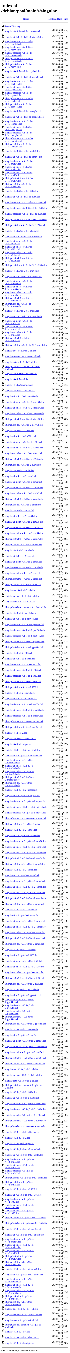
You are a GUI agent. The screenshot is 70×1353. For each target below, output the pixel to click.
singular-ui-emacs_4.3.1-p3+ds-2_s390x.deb (25, 1109)
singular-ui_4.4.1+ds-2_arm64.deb (21, 516)
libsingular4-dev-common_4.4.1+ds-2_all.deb (26, 607)
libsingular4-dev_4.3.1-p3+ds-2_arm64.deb (25, 864)
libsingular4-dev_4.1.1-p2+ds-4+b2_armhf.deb (19, 1183)
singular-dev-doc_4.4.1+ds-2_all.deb (22, 596)
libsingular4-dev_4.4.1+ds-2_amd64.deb (23, 727)
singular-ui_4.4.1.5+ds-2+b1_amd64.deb (23, 157)
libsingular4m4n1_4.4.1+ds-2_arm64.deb (24, 539)
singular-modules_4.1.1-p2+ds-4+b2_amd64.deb (19, 1251)
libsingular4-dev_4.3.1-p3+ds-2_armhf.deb (25, 904)
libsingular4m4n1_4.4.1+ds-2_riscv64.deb (24, 419)
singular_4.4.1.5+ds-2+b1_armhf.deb (22, 311)
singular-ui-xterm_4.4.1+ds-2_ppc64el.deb (24, 624)
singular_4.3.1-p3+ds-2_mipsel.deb (21, 790)
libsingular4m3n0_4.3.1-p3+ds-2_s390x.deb (25, 1120)
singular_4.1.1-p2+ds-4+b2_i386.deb (22, 1189)
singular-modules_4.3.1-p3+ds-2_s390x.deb (25, 1115)
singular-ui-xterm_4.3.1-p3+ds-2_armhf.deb (25, 881)
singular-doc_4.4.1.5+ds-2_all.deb (20, 350)
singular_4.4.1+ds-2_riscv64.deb (20, 390)
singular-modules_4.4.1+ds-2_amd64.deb (24, 715)
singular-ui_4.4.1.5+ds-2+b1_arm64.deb (23, 276)
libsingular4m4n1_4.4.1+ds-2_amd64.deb (24, 721)
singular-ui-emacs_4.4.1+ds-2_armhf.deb (24, 487)
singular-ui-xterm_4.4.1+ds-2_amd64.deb (24, 704)
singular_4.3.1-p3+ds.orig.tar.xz (19, 1143)
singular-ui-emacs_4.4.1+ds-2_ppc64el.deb (25, 630)
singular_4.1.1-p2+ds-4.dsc (17, 1331)
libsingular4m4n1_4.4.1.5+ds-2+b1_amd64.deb (19, 179)
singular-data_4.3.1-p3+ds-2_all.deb (21, 1081)
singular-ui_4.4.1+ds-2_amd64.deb (21, 698)
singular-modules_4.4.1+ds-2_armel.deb (23, 573)
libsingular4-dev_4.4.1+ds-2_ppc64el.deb (24, 647)
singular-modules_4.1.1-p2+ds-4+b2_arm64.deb (19, 1291)
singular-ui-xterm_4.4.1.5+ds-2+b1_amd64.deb (18, 162)
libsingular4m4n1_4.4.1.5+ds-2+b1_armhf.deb (19, 339)
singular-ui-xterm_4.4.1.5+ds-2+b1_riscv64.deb (18, 42)
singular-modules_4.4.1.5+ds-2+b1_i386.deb (25, 214)
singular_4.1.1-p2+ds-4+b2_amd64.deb (23, 1229)
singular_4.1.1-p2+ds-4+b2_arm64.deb (23, 1269)
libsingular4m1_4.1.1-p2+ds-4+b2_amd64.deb (18, 1257)
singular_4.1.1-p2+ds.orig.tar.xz (19, 1343)
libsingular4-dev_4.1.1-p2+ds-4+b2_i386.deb (26, 1223)
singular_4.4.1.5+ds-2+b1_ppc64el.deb (23, 71)
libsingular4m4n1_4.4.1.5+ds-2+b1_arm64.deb (19, 299)
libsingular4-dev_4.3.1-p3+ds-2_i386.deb (24, 984)
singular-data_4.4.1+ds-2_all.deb (20, 601)
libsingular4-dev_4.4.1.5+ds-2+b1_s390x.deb (26, 265)
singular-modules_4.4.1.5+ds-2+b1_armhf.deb (18, 333)
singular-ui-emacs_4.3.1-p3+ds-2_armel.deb (25, 927)
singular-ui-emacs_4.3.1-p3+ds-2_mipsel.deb (26, 807)
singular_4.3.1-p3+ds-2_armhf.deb (21, 869)
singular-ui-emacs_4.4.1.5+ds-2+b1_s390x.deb (19, 248)
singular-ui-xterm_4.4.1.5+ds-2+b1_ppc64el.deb (18, 82)
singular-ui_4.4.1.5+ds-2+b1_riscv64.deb (24, 37)
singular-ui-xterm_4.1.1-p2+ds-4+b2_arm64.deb (19, 1280)
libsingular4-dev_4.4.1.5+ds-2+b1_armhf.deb (26, 345)
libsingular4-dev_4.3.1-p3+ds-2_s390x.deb (25, 1126)
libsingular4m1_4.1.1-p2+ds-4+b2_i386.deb (25, 1217)
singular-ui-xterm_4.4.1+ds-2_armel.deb (23, 562)
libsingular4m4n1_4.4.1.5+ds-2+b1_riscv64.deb (19, 59)
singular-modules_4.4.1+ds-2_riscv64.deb (24, 413)
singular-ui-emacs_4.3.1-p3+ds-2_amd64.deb (26, 1046)
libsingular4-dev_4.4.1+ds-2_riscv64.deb (24, 425)
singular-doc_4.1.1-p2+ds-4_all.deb (21, 1309)
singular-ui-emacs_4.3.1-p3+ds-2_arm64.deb (25, 847)
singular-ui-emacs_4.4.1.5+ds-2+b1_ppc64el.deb (19, 88)
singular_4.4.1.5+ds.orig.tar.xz (19, 385)
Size (66, 19)
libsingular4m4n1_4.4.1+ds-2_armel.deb (23, 579)
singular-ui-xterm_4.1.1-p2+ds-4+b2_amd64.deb (19, 1240)
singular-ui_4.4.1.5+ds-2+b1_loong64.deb (24, 117)
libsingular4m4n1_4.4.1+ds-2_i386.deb (23, 681)
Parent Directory (12, 26)
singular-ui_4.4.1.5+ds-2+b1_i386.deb (22, 196)
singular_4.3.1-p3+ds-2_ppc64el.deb (22, 989)
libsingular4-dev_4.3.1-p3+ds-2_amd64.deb (25, 1063)
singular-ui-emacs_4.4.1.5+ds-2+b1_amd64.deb (19, 168)
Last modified (55, 19)
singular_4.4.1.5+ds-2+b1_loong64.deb (23, 111)
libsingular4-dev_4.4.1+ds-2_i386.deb (22, 687)
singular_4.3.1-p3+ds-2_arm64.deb (21, 830)
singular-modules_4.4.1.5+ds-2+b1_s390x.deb (18, 253)
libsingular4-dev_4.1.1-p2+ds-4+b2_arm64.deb (19, 1303)
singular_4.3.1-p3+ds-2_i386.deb (20, 949)
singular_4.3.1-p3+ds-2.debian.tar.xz (22, 1132)
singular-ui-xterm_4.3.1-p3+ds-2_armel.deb (25, 921)
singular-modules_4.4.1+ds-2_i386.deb (23, 676)
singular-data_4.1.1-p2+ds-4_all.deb (21, 1320)
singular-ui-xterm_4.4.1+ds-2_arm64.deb (24, 522)
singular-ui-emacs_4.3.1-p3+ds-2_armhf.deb (25, 887)
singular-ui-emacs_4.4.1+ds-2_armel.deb (24, 567)
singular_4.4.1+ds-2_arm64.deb (19, 510)
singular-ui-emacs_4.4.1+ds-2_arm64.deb (24, 527)
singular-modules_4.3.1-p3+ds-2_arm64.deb (25, 852)
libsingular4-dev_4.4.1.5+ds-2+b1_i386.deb (25, 225)
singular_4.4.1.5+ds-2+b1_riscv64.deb (22, 31)
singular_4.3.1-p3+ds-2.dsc (17, 1138)
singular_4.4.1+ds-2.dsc (16, 733)
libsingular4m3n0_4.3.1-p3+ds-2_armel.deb (25, 938)
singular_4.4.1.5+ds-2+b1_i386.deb (21, 191)
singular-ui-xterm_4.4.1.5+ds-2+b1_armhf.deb (18, 322)
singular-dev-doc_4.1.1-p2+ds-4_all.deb (23, 1314)
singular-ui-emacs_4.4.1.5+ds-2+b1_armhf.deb (19, 327)
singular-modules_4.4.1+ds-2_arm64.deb (24, 533)
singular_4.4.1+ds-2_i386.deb (18, 653)
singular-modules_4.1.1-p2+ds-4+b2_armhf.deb (19, 1171)
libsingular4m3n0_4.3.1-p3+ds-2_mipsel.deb (25, 818)
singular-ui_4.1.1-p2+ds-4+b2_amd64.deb (24, 1235)
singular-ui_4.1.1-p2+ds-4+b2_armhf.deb (24, 1155)
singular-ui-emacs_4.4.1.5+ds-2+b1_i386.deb (26, 208)
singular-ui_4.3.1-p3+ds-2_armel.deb (22, 915)
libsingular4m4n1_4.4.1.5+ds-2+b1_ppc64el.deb (19, 99)
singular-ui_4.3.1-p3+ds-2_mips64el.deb (23, 755)
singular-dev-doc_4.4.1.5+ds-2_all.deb (23, 356)
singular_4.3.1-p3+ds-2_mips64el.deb (22, 750)
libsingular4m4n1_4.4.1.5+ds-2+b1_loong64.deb (19, 139)
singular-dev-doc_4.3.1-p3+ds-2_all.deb (23, 1075)
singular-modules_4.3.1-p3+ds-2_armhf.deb (25, 892)
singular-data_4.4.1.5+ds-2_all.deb (21, 362)
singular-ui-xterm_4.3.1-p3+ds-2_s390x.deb (25, 1103)
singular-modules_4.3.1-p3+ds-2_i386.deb (24, 972)
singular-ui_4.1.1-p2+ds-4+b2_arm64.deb (24, 1274)
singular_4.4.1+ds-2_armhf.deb (19, 470)
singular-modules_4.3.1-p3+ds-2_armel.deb (25, 932)
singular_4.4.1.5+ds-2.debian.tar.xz (21, 373)
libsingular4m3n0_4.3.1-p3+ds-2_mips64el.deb (19, 778)
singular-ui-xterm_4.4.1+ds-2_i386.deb (23, 664)
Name (26, 19)
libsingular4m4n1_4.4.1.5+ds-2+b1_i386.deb (26, 219)
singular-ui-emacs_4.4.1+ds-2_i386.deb (23, 670)
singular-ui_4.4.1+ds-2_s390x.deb (20, 436)
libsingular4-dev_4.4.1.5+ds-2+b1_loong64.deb (18, 145)
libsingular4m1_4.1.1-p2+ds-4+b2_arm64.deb (18, 1297)
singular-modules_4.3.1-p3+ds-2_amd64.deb (25, 1052)
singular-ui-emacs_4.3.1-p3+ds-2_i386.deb (25, 966)
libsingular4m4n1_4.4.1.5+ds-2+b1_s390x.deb (19, 259)
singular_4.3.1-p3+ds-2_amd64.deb (21, 1029)
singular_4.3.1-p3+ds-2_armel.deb (21, 909)
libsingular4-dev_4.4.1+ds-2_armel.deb (23, 584)
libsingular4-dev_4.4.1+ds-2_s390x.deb (23, 465)
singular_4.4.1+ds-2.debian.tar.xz (20, 738)
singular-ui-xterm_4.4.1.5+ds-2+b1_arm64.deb (18, 282)
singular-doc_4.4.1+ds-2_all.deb (20, 590)
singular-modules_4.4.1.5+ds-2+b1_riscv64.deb (18, 54)
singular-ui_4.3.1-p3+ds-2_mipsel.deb (22, 795)
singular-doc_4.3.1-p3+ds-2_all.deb (21, 1069)
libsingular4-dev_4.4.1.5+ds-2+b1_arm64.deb (18, 305)
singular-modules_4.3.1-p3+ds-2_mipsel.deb (25, 812)
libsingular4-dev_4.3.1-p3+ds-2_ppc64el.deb (25, 1023)
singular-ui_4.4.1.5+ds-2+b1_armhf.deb (23, 316)
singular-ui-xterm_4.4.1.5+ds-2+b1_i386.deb (25, 202)
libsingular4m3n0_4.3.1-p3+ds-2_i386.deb (24, 978)
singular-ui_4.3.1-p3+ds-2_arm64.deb (22, 835)
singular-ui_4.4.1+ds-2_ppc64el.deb (21, 619)
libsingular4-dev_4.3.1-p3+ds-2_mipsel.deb (25, 824)
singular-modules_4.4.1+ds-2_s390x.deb (23, 453)
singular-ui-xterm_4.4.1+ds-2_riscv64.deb (24, 402)
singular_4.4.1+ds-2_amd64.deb (20, 693)
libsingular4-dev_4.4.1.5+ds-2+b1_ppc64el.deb (18, 105)
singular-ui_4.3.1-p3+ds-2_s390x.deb (22, 1098)
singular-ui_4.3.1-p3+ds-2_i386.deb (21, 955)
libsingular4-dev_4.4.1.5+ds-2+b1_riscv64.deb (18, 65)
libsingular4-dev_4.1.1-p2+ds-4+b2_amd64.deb (19, 1263)
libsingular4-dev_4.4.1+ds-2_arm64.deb (23, 544)
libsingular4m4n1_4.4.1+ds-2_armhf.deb (24, 499)
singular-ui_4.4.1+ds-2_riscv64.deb (21, 396)
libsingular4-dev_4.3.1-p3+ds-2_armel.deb (24, 944)
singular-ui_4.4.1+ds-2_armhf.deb (20, 476)
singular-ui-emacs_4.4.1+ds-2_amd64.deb (24, 710)
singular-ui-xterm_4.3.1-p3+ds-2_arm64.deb (25, 841)
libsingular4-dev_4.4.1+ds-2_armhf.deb (23, 504)
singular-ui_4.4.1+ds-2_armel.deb (20, 556)
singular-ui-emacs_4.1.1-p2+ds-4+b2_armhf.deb (19, 1166)
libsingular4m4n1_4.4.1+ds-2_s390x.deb (24, 459)
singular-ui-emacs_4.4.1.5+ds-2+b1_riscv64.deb (19, 48)
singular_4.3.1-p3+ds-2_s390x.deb (21, 1092)
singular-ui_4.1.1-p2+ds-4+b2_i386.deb (23, 1195)
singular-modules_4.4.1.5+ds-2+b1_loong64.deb (18, 133)
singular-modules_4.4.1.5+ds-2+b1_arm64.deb (18, 293)
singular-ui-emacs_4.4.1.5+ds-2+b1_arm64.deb (19, 287)
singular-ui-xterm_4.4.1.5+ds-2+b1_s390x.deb (18, 242)
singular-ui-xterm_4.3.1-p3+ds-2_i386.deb (24, 961)
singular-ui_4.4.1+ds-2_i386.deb (20, 658)
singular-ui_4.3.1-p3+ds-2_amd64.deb (22, 1035)
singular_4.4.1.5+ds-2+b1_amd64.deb (22, 151)
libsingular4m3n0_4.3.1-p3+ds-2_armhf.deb (25, 898)
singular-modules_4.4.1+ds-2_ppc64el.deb (24, 636)
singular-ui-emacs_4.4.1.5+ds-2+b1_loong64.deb (19, 128)
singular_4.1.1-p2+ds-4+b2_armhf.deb (23, 1149)
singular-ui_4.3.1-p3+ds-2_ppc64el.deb (23, 995)
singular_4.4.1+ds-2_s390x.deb (19, 430)
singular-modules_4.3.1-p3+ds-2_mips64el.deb (19, 772)
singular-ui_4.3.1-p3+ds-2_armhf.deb (22, 875)
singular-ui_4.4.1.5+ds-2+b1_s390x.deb (23, 236)
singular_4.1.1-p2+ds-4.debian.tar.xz (22, 1337)
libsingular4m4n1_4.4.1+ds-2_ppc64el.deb (24, 641)
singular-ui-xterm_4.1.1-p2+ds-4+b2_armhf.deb (19, 1160)
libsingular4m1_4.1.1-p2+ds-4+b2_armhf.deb (26, 1177)
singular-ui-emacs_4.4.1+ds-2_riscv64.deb (24, 408)
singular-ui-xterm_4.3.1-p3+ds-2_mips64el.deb (19, 761)
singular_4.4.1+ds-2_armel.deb (19, 550)
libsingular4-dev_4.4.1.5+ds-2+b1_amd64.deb (18, 185)
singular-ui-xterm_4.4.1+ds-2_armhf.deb (24, 482)
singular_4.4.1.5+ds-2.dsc (17, 379)
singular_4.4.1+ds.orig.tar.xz (18, 744)
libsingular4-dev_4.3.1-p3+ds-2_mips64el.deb (19, 784)
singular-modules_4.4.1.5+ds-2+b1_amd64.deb (18, 173)
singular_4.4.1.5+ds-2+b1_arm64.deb (22, 271)
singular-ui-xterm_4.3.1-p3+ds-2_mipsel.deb (25, 801)
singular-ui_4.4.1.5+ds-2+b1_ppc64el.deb (24, 77)
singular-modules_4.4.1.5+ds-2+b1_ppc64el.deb (18, 94)
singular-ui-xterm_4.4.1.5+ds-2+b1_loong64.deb (18, 122)
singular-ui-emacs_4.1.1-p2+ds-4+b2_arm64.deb (19, 1286)
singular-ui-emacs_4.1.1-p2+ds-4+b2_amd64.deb (19, 1246)
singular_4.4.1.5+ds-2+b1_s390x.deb (22, 231)
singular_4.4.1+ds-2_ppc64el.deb (20, 613)
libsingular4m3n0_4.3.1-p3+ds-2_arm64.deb (25, 858)
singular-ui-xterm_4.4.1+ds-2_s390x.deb (24, 442)
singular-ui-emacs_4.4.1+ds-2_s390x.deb (24, 447)
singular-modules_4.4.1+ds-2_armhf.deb (23, 493)
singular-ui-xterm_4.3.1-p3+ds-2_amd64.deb (25, 1041)
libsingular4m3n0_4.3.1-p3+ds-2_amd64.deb (25, 1058)
